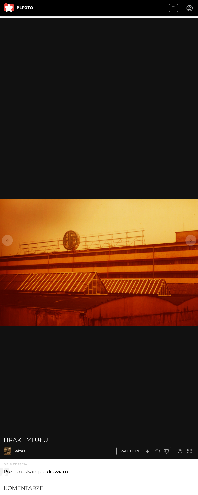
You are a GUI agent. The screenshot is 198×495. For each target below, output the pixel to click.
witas (20, 451)
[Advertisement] (99, 52)
